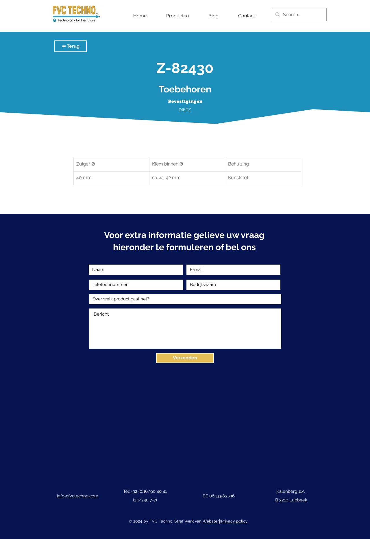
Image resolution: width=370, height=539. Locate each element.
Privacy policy (234, 521)
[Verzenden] (185, 358)
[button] (70, 46)
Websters (212, 521)
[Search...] (298, 14)
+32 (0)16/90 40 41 (149, 491)
